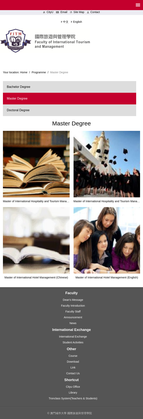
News (72, 323)
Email (61, 12)
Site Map (77, 12)
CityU (48, 12)
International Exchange (73, 336)
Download (73, 361)
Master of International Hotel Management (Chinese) (36, 277)
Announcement (73, 317)
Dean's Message (73, 299)
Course (72, 355)
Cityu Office (73, 386)
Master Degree (17, 98)
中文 (65, 21)
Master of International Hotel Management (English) (106, 277)
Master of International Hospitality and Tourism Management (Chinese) (45, 201)
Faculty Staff (73, 311)
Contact (93, 12)
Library (73, 392)
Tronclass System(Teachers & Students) (73, 398)
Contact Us (73, 373)
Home (23, 72)
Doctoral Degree (18, 110)
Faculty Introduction (73, 305)
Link (72, 367)
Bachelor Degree (18, 86)
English (77, 21)
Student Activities (73, 342)
